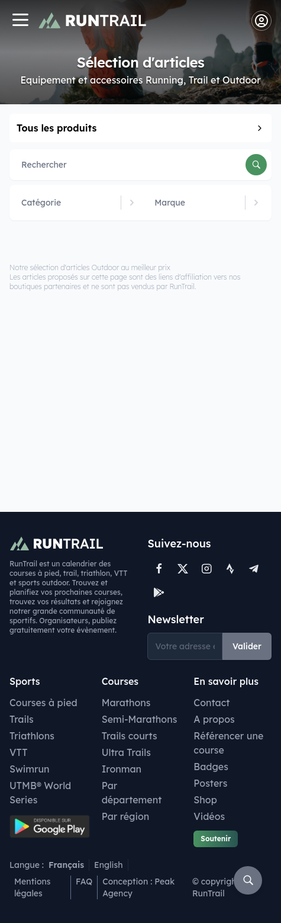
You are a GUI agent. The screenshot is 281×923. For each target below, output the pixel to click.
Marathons (126, 703)
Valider (246, 646)
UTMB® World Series (40, 793)
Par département (132, 793)
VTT (18, 752)
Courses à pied (43, 703)
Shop (205, 800)
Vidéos (209, 816)
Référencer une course (228, 743)
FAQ (84, 881)
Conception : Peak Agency (138, 887)
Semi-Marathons (139, 719)
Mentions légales (32, 887)
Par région (126, 816)
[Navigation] (20, 21)
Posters (210, 783)
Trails (21, 719)
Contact (211, 703)
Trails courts (129, 736)
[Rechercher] (256, 164)
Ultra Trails (126, 752)
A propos (213, 719)
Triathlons (31, 736)
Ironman (122, 769)
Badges (210, 767)
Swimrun (29, 769)
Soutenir (216, 838)
